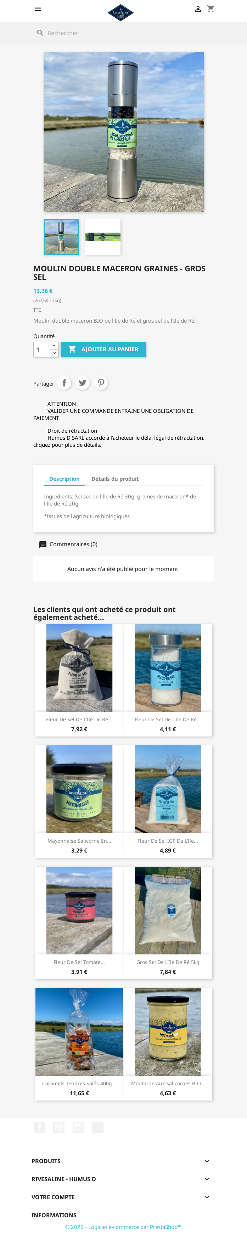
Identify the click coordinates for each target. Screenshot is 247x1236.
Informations (54, 1215)
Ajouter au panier (103, 349)
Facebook (39, 1127)
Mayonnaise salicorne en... (79, 840)
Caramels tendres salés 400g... (79, 1083)
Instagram (78, 1127)
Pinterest (101, 383)
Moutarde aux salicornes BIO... (168, 1083)
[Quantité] (41, 349)
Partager (64, 383)
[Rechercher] (123, 33)
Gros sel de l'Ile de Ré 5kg (168, 962)
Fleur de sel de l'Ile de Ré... (79, 719)
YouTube (58, 1127)
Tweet (82, 383)
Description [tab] (64, 478)
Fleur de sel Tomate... (79, 962)
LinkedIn (97, 1127)
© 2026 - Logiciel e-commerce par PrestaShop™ (123, 1226)
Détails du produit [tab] (115, 478)
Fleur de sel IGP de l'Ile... (167, 840)
